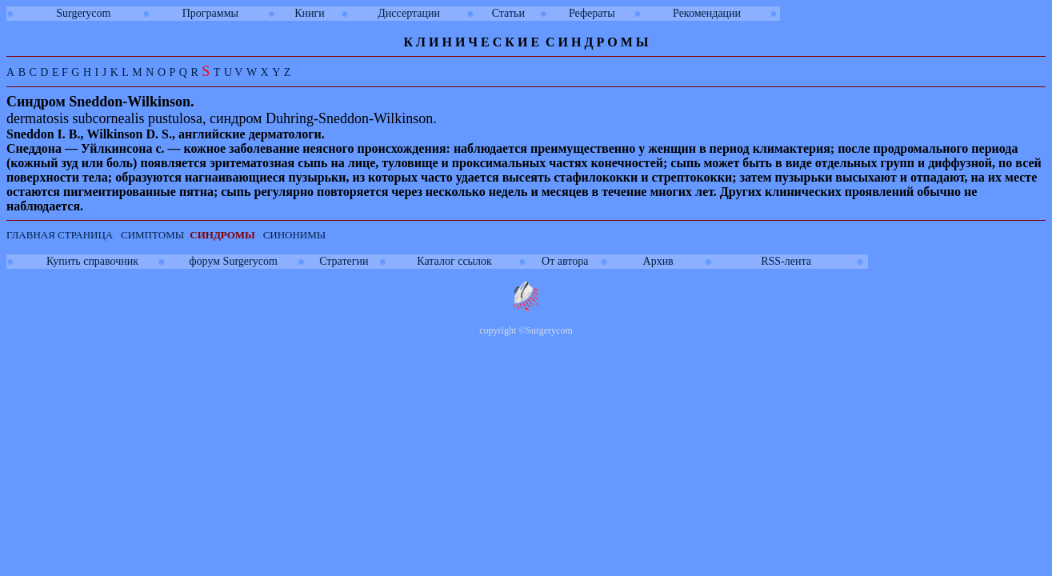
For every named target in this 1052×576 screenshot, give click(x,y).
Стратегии (343, 261)
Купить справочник (92, 261)
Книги (309, 13)
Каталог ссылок (454, 261)
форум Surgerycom (234, 261)
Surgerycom (83, 13)
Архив (658, 261)
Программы (210, 13)
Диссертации (409, 13)
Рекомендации (707, 13)
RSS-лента (786, 261)
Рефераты (592, 13)
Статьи (508, 13)
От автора (565, 261)
